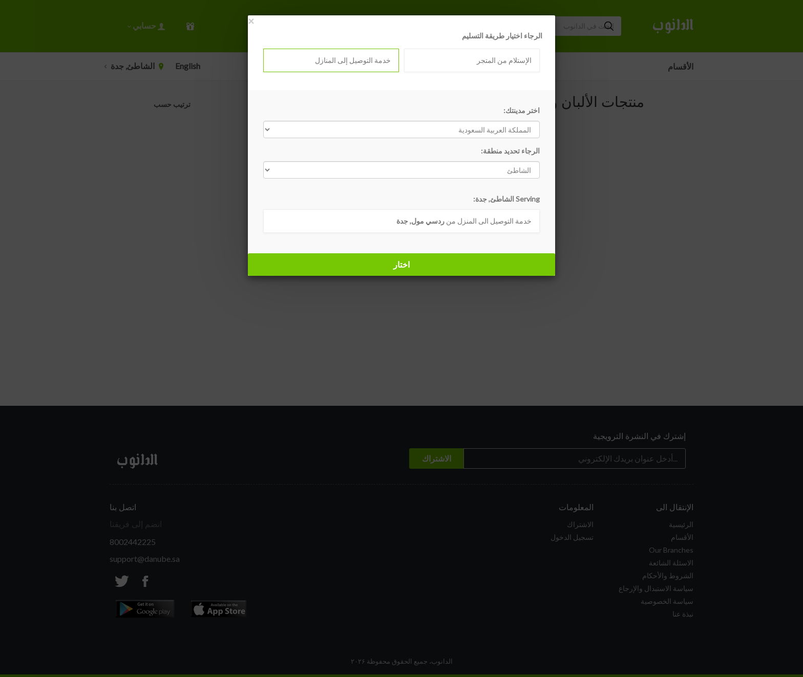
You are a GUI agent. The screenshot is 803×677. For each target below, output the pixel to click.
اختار (401, 264)
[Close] (251, 20)
